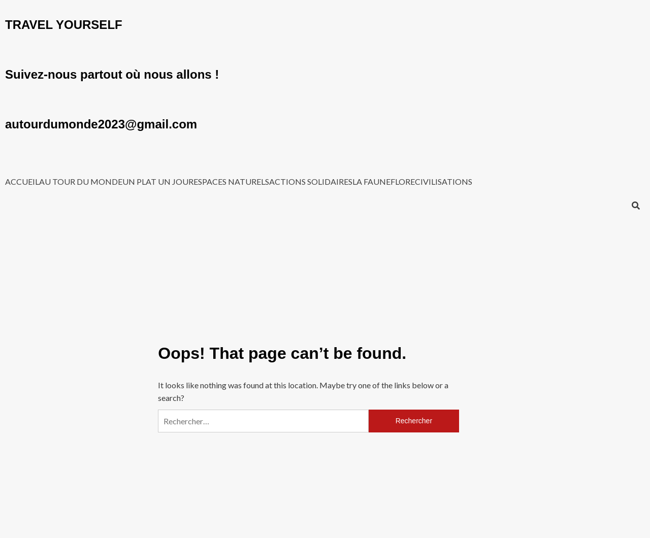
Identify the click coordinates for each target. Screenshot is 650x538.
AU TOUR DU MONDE (80, 182)
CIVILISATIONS (443, 182)
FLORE (403, 182)
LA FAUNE (371, 182)
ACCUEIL (22, 182)
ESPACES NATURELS (231, 182)
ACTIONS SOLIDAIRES (310, 182)
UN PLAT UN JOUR (157, 182)
